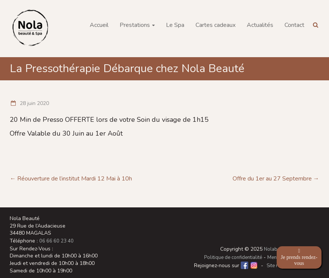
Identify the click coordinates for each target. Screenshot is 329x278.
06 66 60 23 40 (56, 241)
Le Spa (175, 25)
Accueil (99, 25)
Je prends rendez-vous (299, 257)
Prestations (135, 25)
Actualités (260, 25)
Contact (294, 25)
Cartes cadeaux (216, 25)
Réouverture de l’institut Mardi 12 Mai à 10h (71, 178)
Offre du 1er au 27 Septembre (276, 178)
